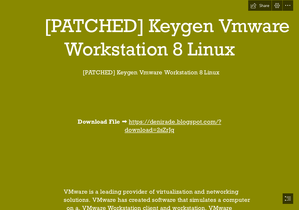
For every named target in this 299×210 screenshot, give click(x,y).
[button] (260, 5)
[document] (149, 105)
